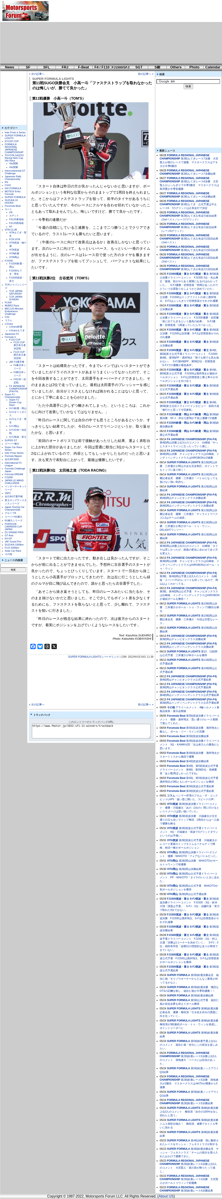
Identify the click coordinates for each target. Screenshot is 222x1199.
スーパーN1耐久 (13, 516)
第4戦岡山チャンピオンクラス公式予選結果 (185, 679)
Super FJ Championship (12, 395)
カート (8, 209)
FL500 (8, 302)
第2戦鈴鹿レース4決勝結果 (197, 1190)
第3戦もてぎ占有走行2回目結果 (199, 250)
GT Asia (9, 535)
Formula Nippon (13, 456)
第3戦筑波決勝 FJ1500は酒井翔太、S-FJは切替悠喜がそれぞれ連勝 (189, 918)
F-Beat (83, 67)
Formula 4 (10, 337)
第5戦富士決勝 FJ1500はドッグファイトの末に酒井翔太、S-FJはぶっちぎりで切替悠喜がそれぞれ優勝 (189, 297)
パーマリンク (111, 656)
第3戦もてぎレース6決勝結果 (198, 196)
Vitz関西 (13, 163)
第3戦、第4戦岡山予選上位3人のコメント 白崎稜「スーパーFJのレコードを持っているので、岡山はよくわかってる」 (189, 580)
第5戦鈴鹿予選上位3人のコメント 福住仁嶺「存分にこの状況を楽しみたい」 (189, 1045)
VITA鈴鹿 (14, 253)
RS (6, 182)
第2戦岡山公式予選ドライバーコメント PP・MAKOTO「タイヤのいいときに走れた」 (190, 877)
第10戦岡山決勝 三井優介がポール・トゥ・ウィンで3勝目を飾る (189, 607)
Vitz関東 (13, 167)
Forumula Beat (13, 206)
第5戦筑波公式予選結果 (200, 786)
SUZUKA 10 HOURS (11, 201)
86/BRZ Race (12, 305)
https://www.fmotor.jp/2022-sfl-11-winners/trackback (95, 731)
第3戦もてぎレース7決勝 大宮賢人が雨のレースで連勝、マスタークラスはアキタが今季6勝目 (189, 162)
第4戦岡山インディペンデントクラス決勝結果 (187, 505)
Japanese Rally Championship (13, 177)
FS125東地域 (16, 219)
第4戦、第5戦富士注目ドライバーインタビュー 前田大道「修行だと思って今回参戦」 (189, 406)
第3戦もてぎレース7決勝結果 (198, 173)
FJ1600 (9, 477)
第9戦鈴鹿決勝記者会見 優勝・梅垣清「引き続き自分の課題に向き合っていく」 (189, 1012)
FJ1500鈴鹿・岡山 (178, 414)
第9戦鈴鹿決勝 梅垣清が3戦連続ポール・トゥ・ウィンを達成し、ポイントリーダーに (190, 1024)
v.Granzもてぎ (17, 330)
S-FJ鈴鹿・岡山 (17, 408)
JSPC (8, 493)
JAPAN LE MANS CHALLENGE (14, 481)
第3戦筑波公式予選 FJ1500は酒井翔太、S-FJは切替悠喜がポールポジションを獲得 (189, 958)
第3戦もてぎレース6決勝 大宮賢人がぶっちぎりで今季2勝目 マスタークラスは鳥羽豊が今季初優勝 (189, 185)
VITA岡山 (14, 257)
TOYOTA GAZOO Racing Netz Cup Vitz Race (14, 158)
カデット (14, 215)
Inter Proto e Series (15, 132)
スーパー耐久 (12, 443)
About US (166, 1196)
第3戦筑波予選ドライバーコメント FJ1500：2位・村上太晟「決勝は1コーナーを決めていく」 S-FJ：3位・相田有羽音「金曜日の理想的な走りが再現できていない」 (189, 943)
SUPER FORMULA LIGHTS (53, 79)
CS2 (7, 317)
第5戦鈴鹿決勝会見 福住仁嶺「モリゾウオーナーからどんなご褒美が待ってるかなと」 (189, 979)
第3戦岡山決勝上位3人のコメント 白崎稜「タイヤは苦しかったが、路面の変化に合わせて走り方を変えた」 (189, 549)
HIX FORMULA (13, 188)
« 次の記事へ (36, 73)
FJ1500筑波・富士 (178, 273)
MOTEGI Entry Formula (13, 192)
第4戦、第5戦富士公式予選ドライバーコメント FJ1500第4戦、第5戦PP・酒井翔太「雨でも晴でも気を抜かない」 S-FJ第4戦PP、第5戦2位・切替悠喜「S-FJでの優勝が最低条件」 (189, 358)
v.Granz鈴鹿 (15, 326)
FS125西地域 (16, 223)
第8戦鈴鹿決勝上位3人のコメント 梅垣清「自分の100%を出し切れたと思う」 (189, 1111)
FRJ (65, 67)
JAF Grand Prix (13, 541)
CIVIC (8, 185)
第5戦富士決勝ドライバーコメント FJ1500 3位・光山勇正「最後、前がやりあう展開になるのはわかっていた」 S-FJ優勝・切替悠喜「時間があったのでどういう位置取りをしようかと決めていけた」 (189, 281)
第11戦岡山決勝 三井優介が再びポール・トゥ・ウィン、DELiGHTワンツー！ (188, 526)
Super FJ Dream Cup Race (15, 402)
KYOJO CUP (12, 141)
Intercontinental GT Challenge (15, 172)
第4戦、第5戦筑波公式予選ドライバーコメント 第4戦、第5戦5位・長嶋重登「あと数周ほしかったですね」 (189, 769)
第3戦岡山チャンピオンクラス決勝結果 (183, 639)
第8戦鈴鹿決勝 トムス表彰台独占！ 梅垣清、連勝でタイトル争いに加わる (190, 1123)
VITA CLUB (11, 229)
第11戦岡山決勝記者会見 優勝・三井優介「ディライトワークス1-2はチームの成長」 (189, 514)
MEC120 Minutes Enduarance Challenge (14, 311)
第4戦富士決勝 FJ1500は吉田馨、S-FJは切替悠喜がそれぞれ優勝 (189, 333)
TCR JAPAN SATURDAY (15, 292)
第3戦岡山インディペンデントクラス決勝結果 (187, 646)
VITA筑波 (14, 249)
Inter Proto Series (14, 453)
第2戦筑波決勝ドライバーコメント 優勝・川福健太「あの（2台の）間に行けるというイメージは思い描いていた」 (189, 807)
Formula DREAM (14, 474)
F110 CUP (14, 339)
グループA (10, 513)
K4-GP (8, 538)
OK (11, 212)
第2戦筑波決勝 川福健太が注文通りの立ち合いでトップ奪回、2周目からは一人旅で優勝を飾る (189, 820)
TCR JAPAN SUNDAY (15, 298)
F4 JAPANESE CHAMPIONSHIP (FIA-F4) (18, 389)
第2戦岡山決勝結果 (190, 869)
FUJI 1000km (12, 547)
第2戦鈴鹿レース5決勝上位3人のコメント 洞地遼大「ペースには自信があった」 (188, 1060)
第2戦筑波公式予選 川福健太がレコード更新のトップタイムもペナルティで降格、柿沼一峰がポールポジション (188, 844)
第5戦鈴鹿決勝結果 (202, 995)
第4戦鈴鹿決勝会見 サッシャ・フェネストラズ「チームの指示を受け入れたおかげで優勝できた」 (189, 1152)
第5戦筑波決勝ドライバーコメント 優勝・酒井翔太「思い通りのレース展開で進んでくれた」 (189, 719)
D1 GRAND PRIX (14, 532)
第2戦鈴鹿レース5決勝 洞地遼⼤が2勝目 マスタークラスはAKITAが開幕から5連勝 (189, 1083)
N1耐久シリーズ (13, 520)
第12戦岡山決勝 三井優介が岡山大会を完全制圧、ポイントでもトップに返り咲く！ (189, 466)
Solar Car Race (13, 550)
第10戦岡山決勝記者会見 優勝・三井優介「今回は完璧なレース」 (189, 619)
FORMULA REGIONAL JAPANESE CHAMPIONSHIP (14, 148)
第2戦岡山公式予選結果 (193, 894)
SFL (46, 67)
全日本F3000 (12, 459)
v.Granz (9, 323)
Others (176, 67)
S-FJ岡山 (14, 426)
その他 (8, 554)
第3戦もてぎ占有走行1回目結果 (199, 269)
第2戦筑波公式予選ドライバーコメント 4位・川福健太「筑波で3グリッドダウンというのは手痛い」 (189, 832)
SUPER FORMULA (15, 197)
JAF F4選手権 (16, 362)
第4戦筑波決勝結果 (197, 761)
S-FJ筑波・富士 (17, 437)
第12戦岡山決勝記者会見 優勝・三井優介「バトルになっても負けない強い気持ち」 (189, 478)
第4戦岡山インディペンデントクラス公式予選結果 (189, 695)
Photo (194, 67)
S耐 (157, 67)
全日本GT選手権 (14, 496)
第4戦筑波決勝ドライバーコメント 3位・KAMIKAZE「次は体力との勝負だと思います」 (189, 744)
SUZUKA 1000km (14, 544)
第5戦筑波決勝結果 (197, 736)
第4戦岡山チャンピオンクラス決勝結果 (183, 498)
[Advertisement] (99, 32)
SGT (139, 67)
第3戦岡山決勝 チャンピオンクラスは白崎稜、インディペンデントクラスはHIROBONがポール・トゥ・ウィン (190, 565)
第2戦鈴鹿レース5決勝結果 (197, 1103)
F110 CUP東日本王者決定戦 (20, 345)
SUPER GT (11, 440)
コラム (8, 320)
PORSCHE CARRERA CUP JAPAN (13, 527)
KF (10, 226)
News (9, 67)
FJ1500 (9, 260)
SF (28, 67)
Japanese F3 (12, 334)
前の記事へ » (145, 73)
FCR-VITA (14, 239)
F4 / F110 (101, 67)
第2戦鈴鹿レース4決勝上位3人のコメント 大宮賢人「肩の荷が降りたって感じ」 (188, 1167)
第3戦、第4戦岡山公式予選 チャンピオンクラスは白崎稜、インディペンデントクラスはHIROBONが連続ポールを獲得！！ (190, 595)
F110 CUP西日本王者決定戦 (20, 355)
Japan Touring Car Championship (15, 508)
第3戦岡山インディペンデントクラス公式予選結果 (189, 702)
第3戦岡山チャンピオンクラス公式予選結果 (185, 687)
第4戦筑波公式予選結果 (200, 791)
